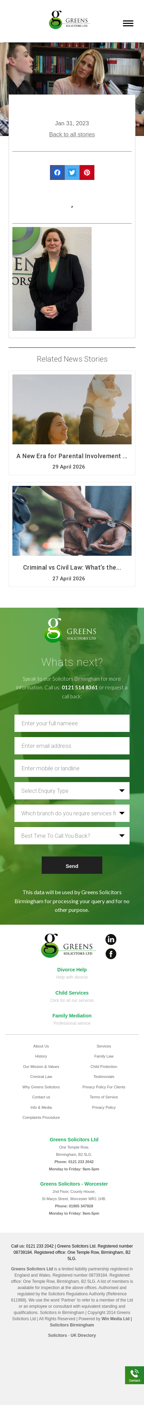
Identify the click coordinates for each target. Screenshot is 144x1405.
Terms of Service (104, 1097)
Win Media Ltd (116, 1318)
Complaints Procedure (41, 1117)
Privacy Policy (103, 1107)
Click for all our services (72, 1000)
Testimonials (103, 1077)
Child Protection (104, 1066)
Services (103, 1046)
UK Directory (83, 1335)
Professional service (71, 1023)
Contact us (41, 1097)
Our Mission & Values (41, 1066)
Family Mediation (72, 1015)
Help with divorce (72, 977)
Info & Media (41, 1107)
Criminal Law (41, 1077)
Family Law (104, 1056)
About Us (41, 1046)
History (41, 1056)
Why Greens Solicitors (41, 1087)
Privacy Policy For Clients (103, 1087)
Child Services (72, 993)
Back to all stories (72, 134)
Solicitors (57, 1335)
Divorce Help (72, 969)
